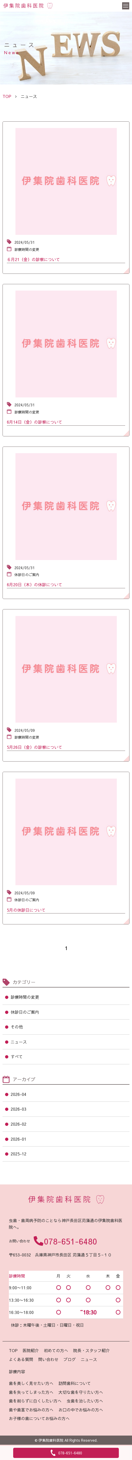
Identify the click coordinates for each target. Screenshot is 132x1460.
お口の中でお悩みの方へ (81, 1409)
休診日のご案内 (25, 1012)
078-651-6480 (70, 1241)
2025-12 (18, 1153)
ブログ (70, 1359)
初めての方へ (56, 1350)
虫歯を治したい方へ (85, 1401)
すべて (17, 1056)
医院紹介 (31, 1350)
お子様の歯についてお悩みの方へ (39, 1418)
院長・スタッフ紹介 (91, 1350)
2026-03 (18, 1109)
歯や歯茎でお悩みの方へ (31, 1409)
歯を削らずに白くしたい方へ (35, 1401)
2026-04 (18, 1094)
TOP (13, 1350)
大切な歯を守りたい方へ (81, 1392)
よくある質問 (21, 1359)
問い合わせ (48, 1359)
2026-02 (18, 1124)
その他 (17, 1026)
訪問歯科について (75, 1383)
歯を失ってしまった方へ (31, 1392)
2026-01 (18, 1139)
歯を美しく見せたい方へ (31, 1383)
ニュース (19, 1041)
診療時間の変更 (25, 997)
